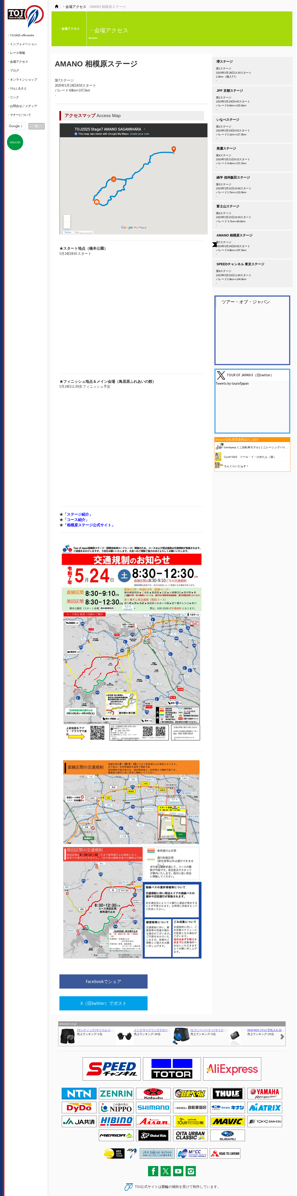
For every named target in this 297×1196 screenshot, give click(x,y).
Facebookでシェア (90, 982)
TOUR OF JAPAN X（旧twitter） (250, 375)
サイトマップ (77, 1182)
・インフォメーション (22, 44)
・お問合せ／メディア (22, 106)
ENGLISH (15, 142)
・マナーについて (19, 115)
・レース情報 (16, 53)
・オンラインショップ (22, 79)
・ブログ (13, 70)
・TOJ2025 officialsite (20, 35)
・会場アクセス (17, 61)
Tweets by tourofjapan (232, 383)
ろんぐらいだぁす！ (236, 466)
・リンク (13, 97)
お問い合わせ (60, 1182)
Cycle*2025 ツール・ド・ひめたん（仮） (250, 457)
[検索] (15, 126)
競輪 (164, 1166)
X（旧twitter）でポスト (162, 982)
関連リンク (93, 1182)
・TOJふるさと (17, 88)
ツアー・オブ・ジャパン (246, 302)
